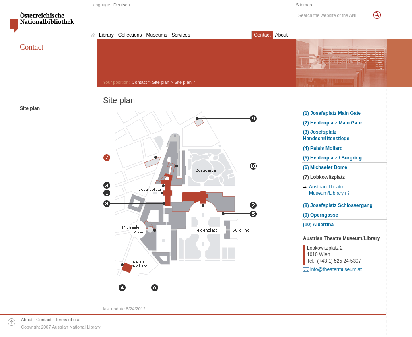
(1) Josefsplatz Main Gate (332, 113)
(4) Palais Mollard (323, 148)
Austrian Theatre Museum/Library (327, 190)
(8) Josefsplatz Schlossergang (338, 205)
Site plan (160, 82)
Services (180, 35)
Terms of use (67, 319)
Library (106, 35)
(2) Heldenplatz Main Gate (332, 123)
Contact (262, 35)
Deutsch (121, 4)
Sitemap (304, 4)
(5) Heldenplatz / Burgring (332, 158)
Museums (156, 35)
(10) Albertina (318, 224)
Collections (130, 35)
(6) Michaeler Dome (325, 167)
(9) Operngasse (320, 215)
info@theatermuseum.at (336, 269)
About (281, 35)
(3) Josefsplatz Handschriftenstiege (326, 135)
